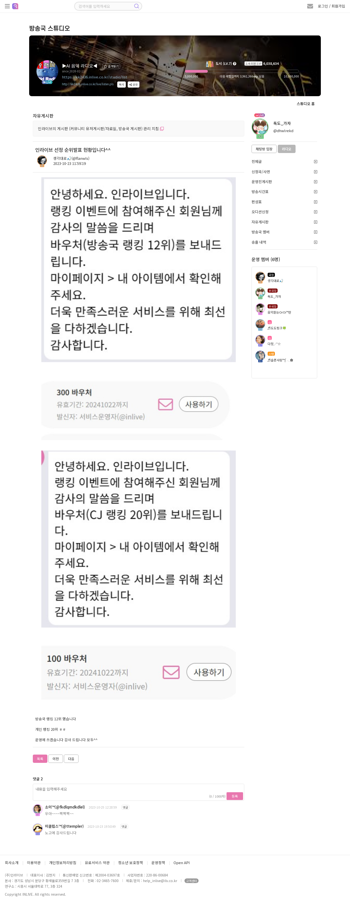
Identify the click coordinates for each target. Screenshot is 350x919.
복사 (121, 84)
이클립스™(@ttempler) (64, 826)
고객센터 (191, 881)
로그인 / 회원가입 (331, 6)
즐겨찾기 (111, 66)
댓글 (125, 807)
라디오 (286, 148)
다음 (71, 758)
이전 (55, 758)
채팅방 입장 (264, 148)
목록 (40, 758)
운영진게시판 (284, 181)
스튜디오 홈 (306, 103)
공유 (133, 84)
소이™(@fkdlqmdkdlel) (65, 806)
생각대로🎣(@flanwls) (71, 158)
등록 (235, 796)
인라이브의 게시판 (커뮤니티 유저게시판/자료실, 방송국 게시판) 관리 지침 (101, 128)
